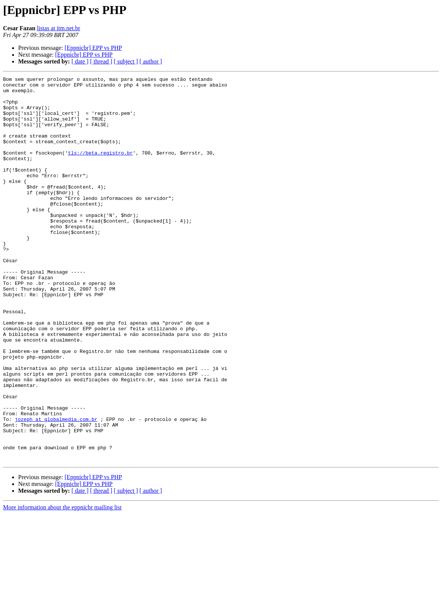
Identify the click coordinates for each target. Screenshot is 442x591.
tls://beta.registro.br (100, 168)
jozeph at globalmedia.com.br (56, 488)
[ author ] (151, 61)
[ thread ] (101, 61)
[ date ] (79, 61)
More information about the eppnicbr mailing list (62, 584)
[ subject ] (126, 61)
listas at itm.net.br (58, 28)
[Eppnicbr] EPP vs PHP (93, 48)
